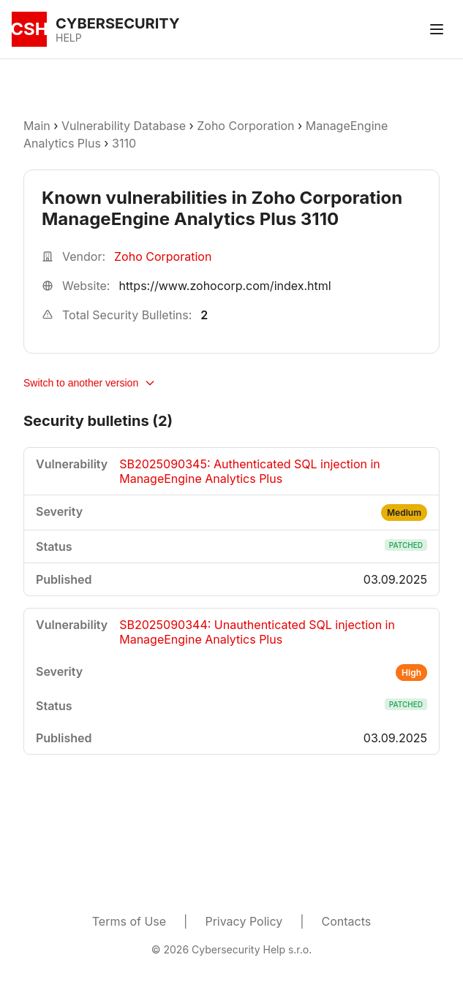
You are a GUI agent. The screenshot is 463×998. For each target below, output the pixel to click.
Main (36, 125)
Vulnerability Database (123, 125)
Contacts (347, 921)
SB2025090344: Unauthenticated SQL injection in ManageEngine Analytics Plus (257, 632)
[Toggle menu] (436, 29)
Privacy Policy (243, 921)
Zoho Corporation (245, 125)
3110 (124, 143)
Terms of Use (129, 921)
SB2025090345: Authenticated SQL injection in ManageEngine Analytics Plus (249, 471)
